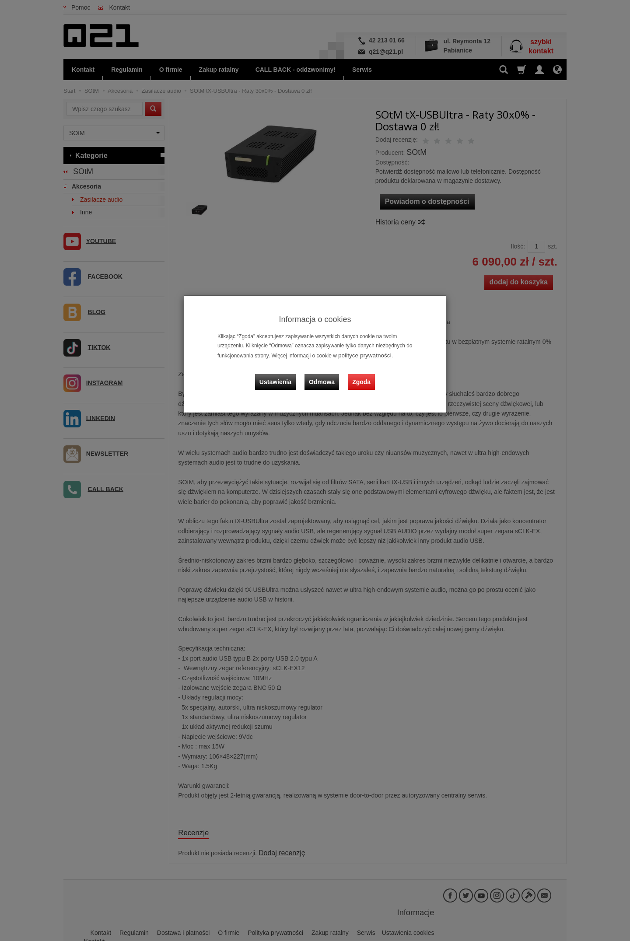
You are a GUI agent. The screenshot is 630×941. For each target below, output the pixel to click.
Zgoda (359, 374)
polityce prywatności (361, 355)
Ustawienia (282, 374)
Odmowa (324, 374)
